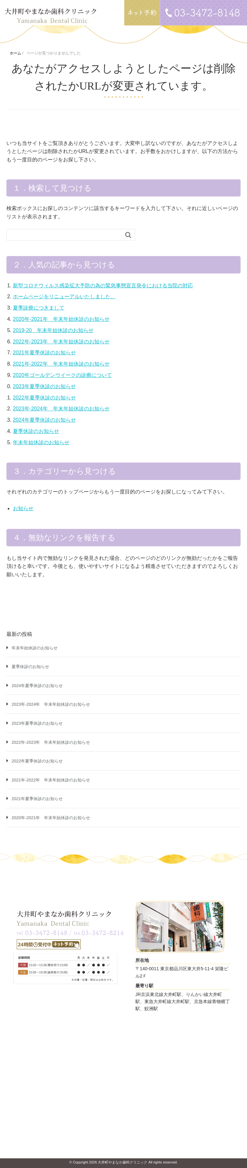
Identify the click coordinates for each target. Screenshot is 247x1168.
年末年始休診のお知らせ (41, 442)
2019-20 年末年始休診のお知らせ (53, 330)
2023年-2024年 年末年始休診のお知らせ (61, 408)
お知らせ (23, 508)
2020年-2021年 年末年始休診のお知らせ (61, 319)
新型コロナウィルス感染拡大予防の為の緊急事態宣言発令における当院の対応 (103, 285)
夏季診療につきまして (38, 308)
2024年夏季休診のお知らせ (44, 420)
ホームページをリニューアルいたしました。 (64, 296)
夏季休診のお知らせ (36, 431)
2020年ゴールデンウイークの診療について (62, 375)
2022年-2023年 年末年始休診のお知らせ (61, 341)
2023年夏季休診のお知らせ (44, 386)
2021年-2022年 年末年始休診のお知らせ (61, 364)
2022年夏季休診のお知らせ (44, 397)
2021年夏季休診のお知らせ (44, 352)
